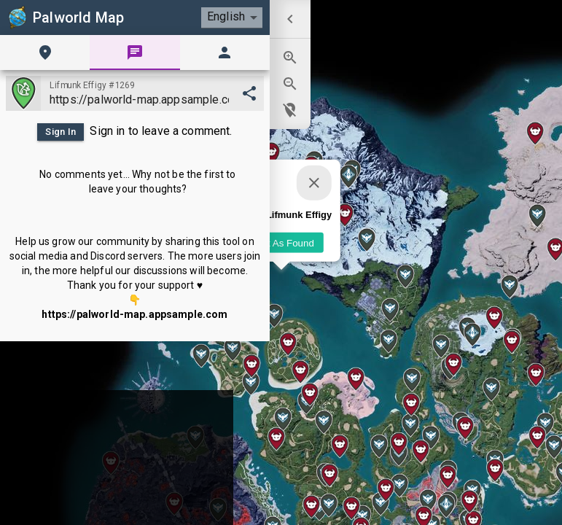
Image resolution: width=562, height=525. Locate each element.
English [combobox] (226, 16)
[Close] (314, 183)
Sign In (60, 132)
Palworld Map (65, 17)
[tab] (45, 52)
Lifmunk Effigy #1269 (92, 85)
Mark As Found (281, 242)
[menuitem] (290, 19)
